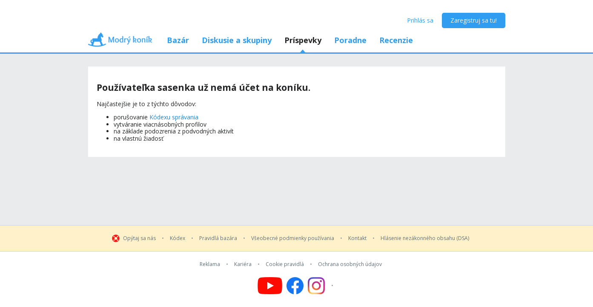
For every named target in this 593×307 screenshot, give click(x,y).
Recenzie (396, 40)
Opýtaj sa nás (139, 238)
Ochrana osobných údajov (350, 264)
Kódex (177, 238)
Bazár (178, 40)
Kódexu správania (173, 117)
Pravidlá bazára (218, 238)
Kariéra (243, 264)
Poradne (350, 40)
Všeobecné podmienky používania (292, 238)
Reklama (210, 264)
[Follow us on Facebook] (295, 285)
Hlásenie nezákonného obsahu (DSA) (425, 238)
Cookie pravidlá (285, 264)
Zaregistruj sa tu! (473, 20)
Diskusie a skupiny (237, 40)
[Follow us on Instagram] (321, 285)
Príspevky (302, 40)
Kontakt (357, 238)
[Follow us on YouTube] (270, 285)
